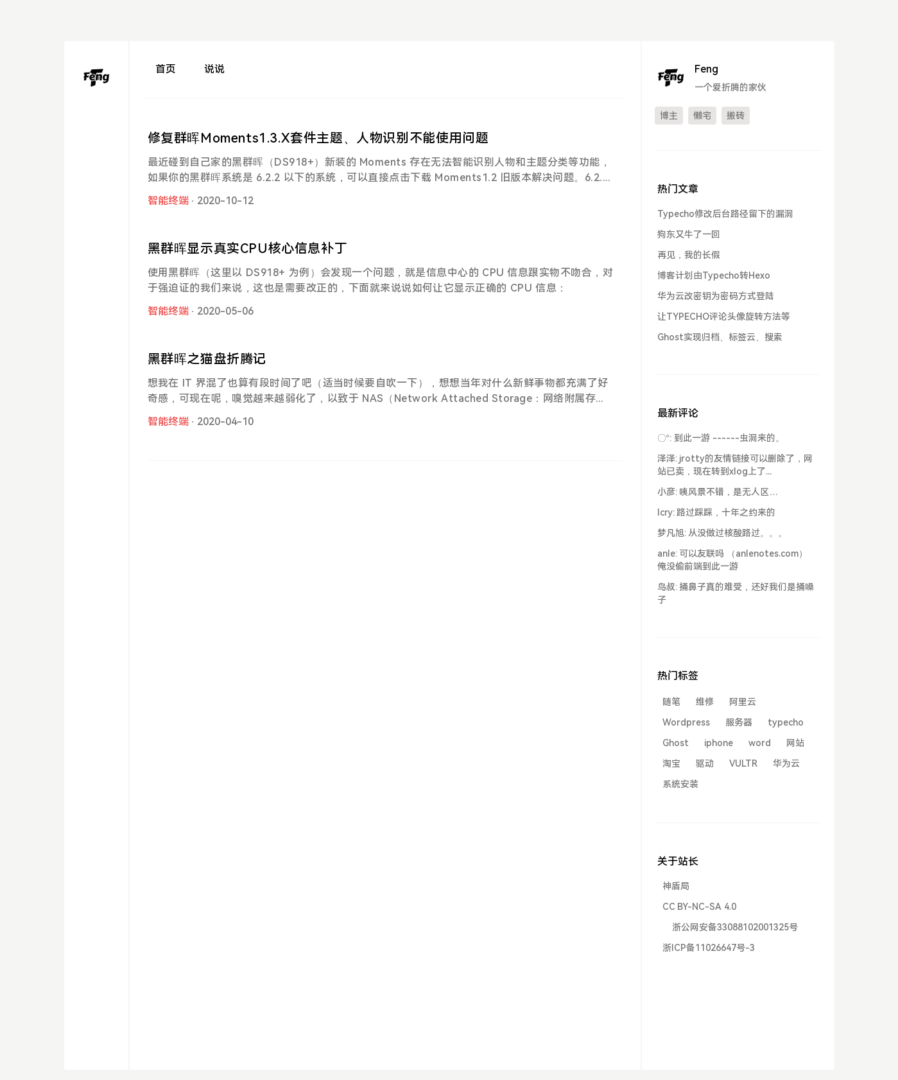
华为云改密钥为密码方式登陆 (715, 296)
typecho (786, 722)
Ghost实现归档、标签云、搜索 (719, 337)
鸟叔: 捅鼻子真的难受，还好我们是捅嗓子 (736, 593)
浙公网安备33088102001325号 (735, 927)
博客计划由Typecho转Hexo (713, 275)
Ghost (675, 743)
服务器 (738, 722)
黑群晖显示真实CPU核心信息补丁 (248, 248)
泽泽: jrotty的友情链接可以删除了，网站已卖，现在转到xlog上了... (735, 464)
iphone (718, 743)
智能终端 (168, 201)
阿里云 (742, 702)
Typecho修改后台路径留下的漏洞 (725, 214)
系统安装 (680, 784)
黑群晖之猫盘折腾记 (207, 359)
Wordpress (686, 722)
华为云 (786, 763)
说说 (214, 69)
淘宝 (671, 763)
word (759, 743)
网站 (795, 743)
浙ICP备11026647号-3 (708, 948)
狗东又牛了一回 (688, 234)
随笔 (671, 702)
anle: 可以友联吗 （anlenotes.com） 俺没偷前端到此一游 (732, 559)
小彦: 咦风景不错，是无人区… (718, 492)
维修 (705, 702)
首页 (165, 69)
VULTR (743, 763)
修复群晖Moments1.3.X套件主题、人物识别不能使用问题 (318, 138)
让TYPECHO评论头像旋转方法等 (723, 316)
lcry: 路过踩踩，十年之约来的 (716, 512)
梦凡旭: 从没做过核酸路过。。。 (722, 533)
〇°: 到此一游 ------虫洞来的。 (720, 438)
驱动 (705, 763)
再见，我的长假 (688, 255)
